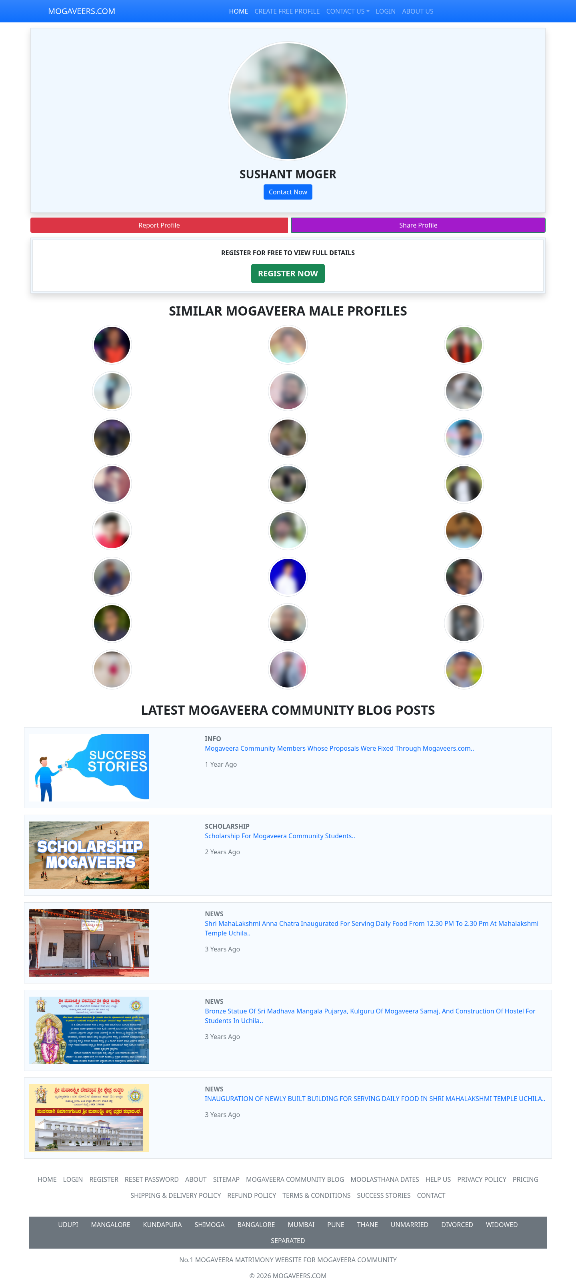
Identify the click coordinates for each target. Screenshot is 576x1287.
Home (47, 1179)
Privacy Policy (481, 1179)
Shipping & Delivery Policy (175, 1195)
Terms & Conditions (316, 1195)
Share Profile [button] (418, 225)
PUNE (335, 1224)
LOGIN (386, 11)
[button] (288, 273)
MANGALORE (110, 1224)
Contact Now (288, 192)
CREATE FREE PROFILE (287, 11)
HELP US (438, 1179)
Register (103, 1179)
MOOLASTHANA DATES (384, 1179)
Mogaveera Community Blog (295, 1179)
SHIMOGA (210, 1224)
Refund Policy (251, 1195)
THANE (367, 1224)
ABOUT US (417, 11)
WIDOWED (502, 1224)
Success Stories (384, 1195)
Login (73, 1179)
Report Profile (159, 225)
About (196, 1179)
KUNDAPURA (162, 1224)
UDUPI (68, 1224)
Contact (431, 1195)
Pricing (525, 1179)
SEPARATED (288, 1240)
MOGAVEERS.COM (81, 11)
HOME (238, 11)
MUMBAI (301, 1224)
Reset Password (152, 1179)
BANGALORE (256, 1224)
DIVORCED (457, 1224)
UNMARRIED (410, 1224)
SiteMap (226, 1179)
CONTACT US (345, 11)
